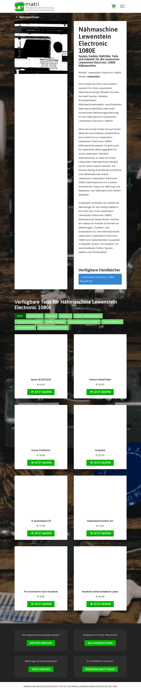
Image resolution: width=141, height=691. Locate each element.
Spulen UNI (34, 315)
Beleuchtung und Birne (52, 327)
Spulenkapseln (112, 321)
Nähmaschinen (27, 17)
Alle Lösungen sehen (100, 643)
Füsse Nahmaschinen (88, 315)
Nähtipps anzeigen (41, 643)
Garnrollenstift (25, 327)
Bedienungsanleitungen (100, 669)
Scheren (65, 315)
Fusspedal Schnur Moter (84, 321)
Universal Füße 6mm (29, 321)
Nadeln (51, 315)
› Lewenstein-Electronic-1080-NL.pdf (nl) (97, 279)
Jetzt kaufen (40, 391)
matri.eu (75, 686)
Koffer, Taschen (55, 321)
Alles (20, 315)
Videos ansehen (41, 669)
